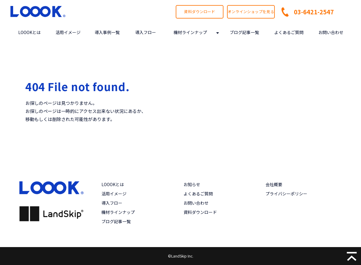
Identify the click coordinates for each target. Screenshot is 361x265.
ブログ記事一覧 (244, 32)
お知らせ (191, 184)
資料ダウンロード (199, 11)
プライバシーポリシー (286, 194)
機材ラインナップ (190, 32)
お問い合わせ (330, 32)
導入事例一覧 (107, 32)
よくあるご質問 (288, 32)
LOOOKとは (29, 32)
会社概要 (274, 184)
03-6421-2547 (314, 11)
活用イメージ (68, 32)
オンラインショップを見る (251, 11)
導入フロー (145, 32)
